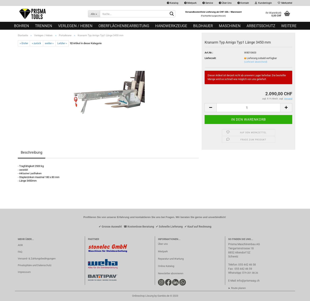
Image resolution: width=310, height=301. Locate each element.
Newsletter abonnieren (170, 273)
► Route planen (237, 288)
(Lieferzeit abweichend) (255, 62)
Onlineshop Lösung (143, 295)
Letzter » (62, 43)
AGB (20, 245)
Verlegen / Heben (75, 26)
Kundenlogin (263, 3)
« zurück (36, 43)
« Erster (24, 43)
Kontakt (243, 3)
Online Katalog (166, 266)
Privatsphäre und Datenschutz (34, 265)
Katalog (172, 3)
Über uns (163, 243)
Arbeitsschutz (261, 26)
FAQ (20, 251)
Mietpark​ (163, 251)
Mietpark (190, 3)
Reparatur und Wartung (171, 258)
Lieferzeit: (210, 58)
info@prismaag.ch (248, 280)
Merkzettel (285, 3)
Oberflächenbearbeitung (123, 26)
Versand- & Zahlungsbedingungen (37, 258)
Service (207, 3)
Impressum (24, 272)
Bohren (21, 26)
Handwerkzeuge (171, 26)
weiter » (49, 43)
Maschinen (230, 26)
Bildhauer (203, 26)
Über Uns (225, 3)
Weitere (289, 26)
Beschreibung (31, 152)
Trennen (43, 26)
